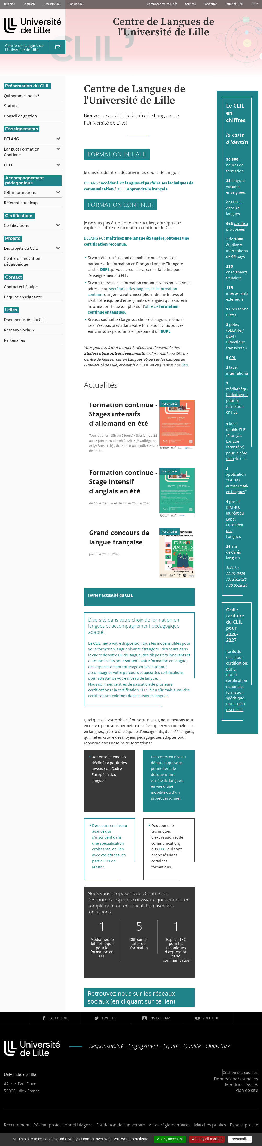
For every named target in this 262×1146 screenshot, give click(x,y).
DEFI (8, 165)
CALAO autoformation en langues (239, 485)
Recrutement (17, 1125)
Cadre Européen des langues (107, 774)
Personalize (239, 1139)
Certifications (16, 225)
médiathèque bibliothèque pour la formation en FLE (237, 400)
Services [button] (190, 4)
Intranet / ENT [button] (234, 4)
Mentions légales (241, 1084)
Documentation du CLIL (25, 319)
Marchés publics (210, 1125)
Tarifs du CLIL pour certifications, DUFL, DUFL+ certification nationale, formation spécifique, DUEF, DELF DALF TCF (238, 680)
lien (184, 364)
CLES (144, 689)
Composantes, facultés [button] (162, 4)
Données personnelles (236, 1079)
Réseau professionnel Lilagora (63, 1125)
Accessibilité (52, 4)
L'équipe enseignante (23, 297)
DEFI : (142, 188)
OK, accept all (170, 1139)
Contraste (29, 4)
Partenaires (14, 340)
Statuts (10, 106)
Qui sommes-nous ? (21, 95)
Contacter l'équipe (21, 287)
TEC (162, 848)
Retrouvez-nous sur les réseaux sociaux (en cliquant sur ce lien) (131, 997)
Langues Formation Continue (21, 152)
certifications (245, 223)
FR (253, 4)
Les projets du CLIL (21, 248)
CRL (232, 357)
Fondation (211, 4)
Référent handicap (21, 202)
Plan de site (75, 4)
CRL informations (20, 192)
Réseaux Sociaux (19, 330)
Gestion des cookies (240, 1072)
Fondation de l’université (120, 1125)
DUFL (237, 201)
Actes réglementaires (169, 1125)
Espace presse (244, 1125)
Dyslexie (9, 4)
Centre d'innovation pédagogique (22, 261)
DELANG (11, 139)
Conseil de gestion (20, 116)
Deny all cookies (207, 1139)
